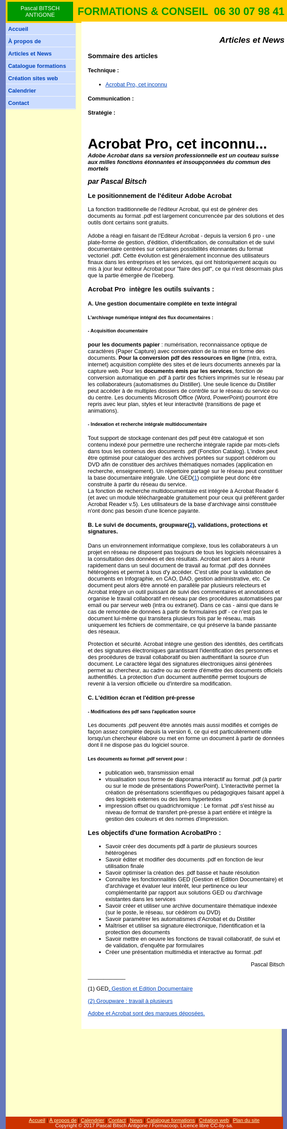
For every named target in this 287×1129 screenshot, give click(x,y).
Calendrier (22, 90)
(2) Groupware (106, 1001)
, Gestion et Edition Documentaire (150, 988)
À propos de (24, 41)
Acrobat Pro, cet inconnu (136, 84)
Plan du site (246, 1120)
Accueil (18, 29)
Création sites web (33, 78)
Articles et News (30, 53)
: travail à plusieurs (148, 1001)
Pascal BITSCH (40, 8)
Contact (18, 103)
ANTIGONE (40, 14)
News (136, 1120)
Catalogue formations (37, 66)
